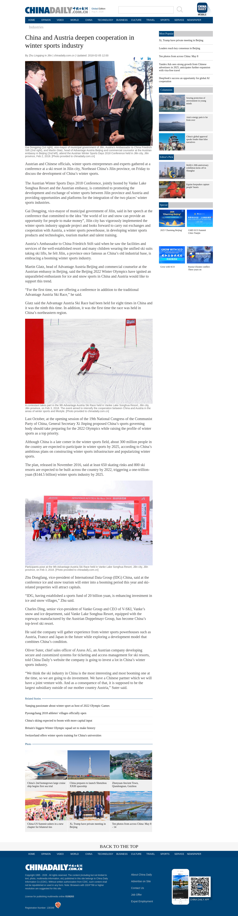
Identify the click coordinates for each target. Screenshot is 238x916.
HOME (31, 20)
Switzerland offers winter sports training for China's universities (63, 735)
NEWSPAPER (193, 20)
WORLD (74, 20)
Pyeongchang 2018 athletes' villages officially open (55, 713)
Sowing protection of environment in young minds (196, 101)
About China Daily (141, 874)
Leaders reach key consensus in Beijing (179, 48)
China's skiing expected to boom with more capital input (58, 720)
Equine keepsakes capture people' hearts (197, 186)
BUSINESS (122, 20)
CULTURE (136, 20)
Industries (36, 27)
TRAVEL (150, 20)
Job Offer (136, 894)
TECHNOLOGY (105, 20)
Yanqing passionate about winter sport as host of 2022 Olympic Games (67, 705)
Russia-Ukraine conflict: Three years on (199, 268)
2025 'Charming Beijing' (171, 230)
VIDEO (60, 20)
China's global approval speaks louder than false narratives (197, 139)
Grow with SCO (167, 267)
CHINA (88, 20)
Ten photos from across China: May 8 (178, 56)
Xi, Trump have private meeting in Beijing (181, 40)
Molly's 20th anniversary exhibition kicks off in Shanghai (197, 168)
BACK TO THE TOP (119, 846)
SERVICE (179, 20)
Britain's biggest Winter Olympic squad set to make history (60, 728)
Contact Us (137, 887)
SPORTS (164, 20)
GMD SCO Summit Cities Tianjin (197, 231)
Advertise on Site (141, 881)
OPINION (46, 20)
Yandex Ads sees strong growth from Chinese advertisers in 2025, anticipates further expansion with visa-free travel (184, 67)
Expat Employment (142, 901)
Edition (98, 8)
